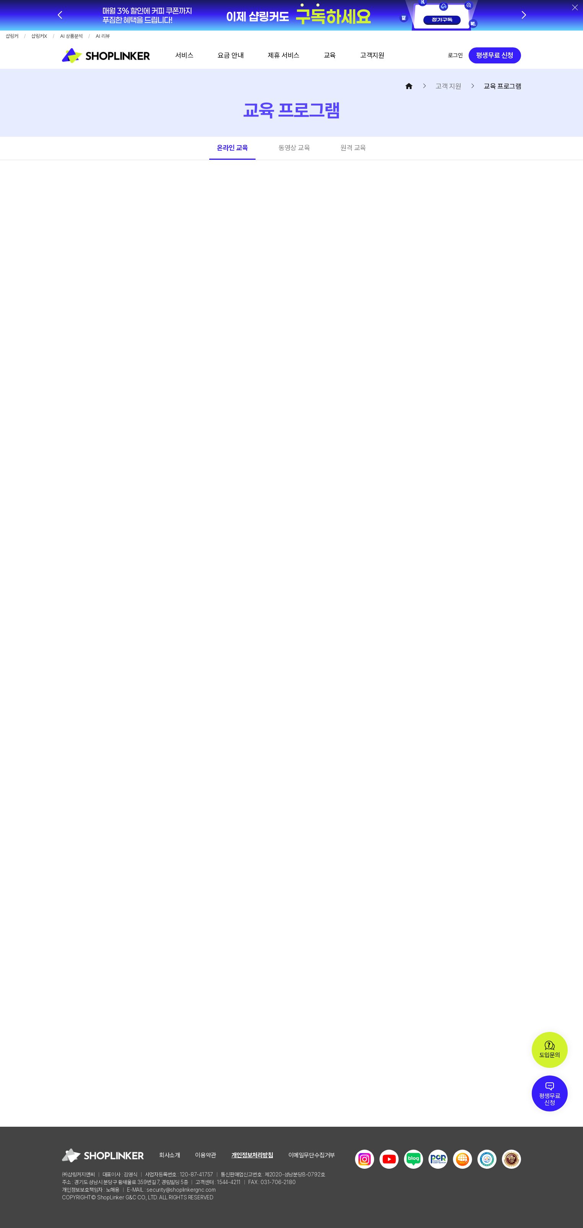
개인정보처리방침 (252, 1155)
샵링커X (39, 36)
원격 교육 (353, 148)
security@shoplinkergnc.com (181, 1190)
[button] (523, 15)
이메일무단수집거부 (311, 1155)
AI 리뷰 (103, 36)
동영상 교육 (294, 148)
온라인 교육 (232, 148)
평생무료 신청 (494, 55)
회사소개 (169, 1155)
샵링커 (12, 36)
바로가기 (184, 55)
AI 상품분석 (71, 36)
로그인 (455, 55)
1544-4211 (229, 1182)
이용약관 (205, 1155)
